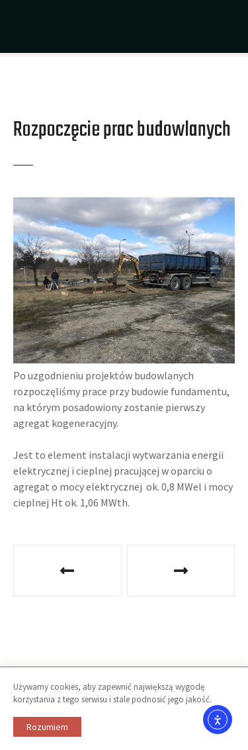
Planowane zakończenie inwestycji (181, 570)
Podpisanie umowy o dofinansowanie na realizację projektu (67, 570)
